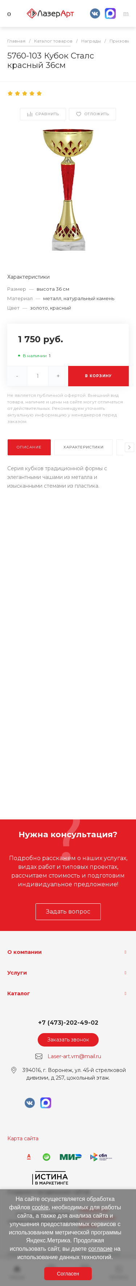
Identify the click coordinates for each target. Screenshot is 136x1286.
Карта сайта (22, 1138)
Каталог (18, 993)
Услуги (17, 972)
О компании (24, 952)
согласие (100, 1249)
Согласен (68, 1274)
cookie (40, 1207)
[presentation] (129, 447)
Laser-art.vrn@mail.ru (74, 1056)
